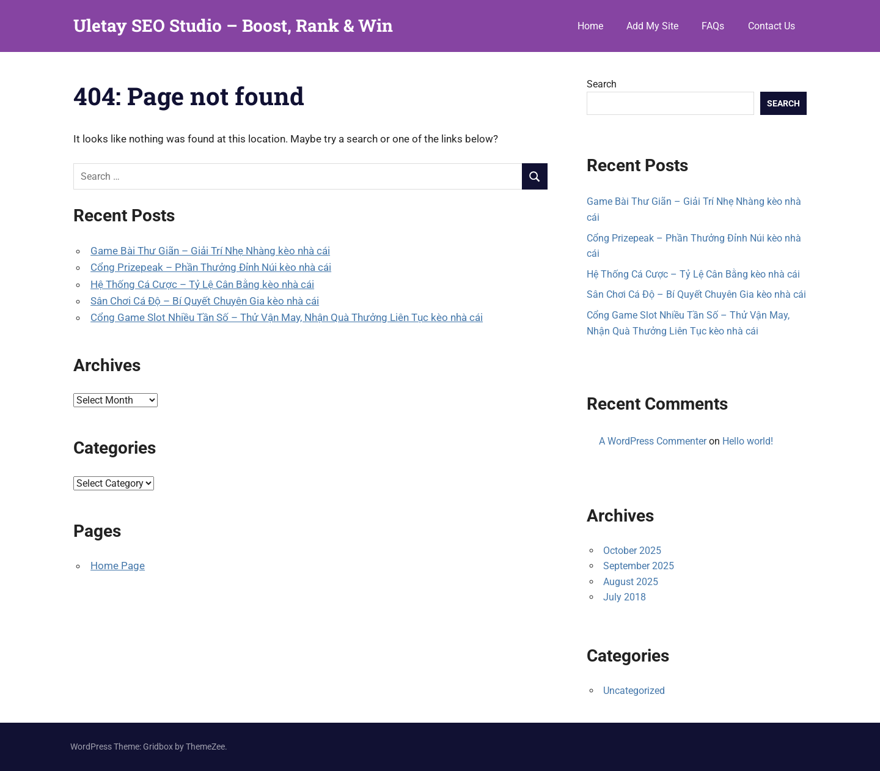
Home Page (117, 565)
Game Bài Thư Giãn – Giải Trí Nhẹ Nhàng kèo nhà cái (210, 251)
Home (590, 26)
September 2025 (638, 566)
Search (602, 84)
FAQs (713, 26)
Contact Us (771, 26)
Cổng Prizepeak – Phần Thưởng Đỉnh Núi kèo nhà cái (210, 267)
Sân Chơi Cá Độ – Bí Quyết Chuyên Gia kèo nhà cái (204, 301)
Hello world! (747, 441)
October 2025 (632, 550)
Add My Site (652, 26)
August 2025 (630, 582)
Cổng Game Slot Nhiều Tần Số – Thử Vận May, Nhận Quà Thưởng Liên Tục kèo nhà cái (286, 317)
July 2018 (624, 597)
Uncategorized (634, 690)
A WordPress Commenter (652, 441)
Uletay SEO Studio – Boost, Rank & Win (233, 25)
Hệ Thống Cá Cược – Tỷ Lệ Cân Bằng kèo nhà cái (202, 284)
